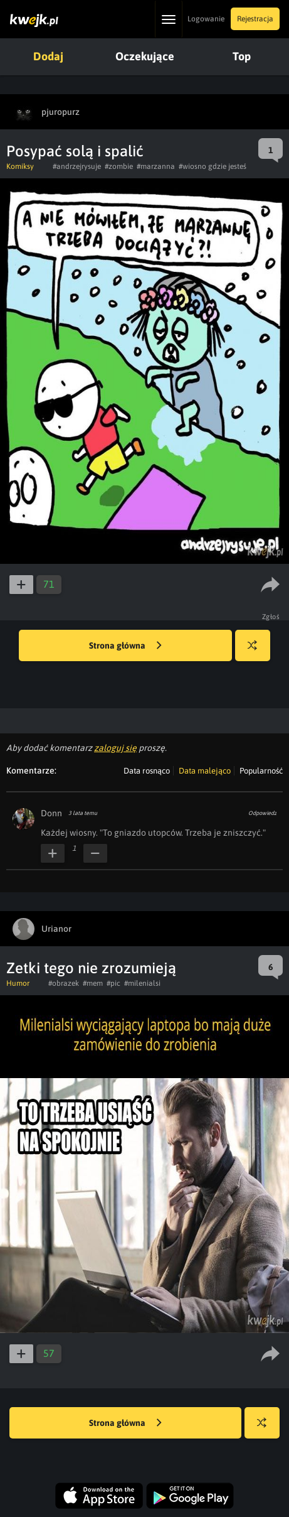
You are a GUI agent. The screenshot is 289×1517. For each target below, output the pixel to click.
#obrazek (63, 983)
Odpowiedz (262, 813)
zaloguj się (115, 748)
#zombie (119, 166)
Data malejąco (205, 770)
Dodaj (48, 56)
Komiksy (20, 166)
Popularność (261, 770)
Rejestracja (255, 18)
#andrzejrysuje (77, 166)
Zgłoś (271, 616)
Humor (17, 983)
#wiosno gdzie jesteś (212, 166)
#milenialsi (142, 983)
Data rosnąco (146, 770)
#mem (93, 983)
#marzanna (156, 166)
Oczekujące (144, 56)
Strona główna (125, 646)
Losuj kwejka (257, 651)
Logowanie (205, 18)
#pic (113, 983)
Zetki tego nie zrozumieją (91, 967)
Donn (51, 813)
